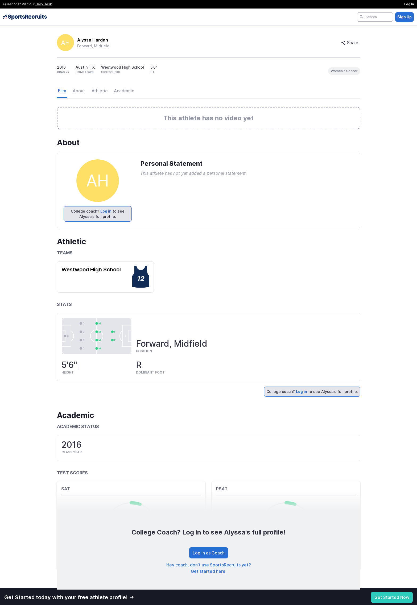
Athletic (100, 90)
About (79, 90)
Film (62, 90)
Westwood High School (91, 269)
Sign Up (404, 17)
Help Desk (43, 4)
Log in (106, 211)
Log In (409, 4)
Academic (124, 90)
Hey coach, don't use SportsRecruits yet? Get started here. (208, 568)
